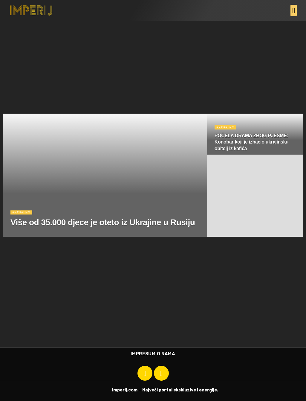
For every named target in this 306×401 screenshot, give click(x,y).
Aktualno (22, 214)
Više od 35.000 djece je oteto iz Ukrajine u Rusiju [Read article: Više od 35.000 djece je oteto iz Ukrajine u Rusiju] (102, 224)
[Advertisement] (153, 66)
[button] (293, 10)
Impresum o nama (153, 353)
